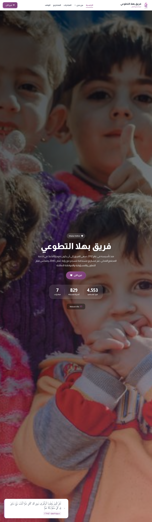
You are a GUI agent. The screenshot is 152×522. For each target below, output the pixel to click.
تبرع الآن (10, 5)
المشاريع (57, 5)
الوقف (47, 5)
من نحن (78, 5)
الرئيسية (89, 5)
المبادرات (67, 5)
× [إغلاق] (64, 508)
